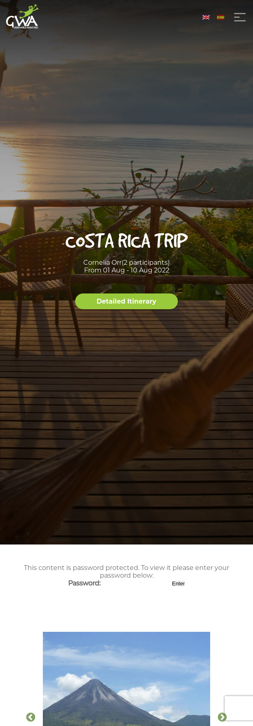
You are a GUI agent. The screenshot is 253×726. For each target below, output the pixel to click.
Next (222, 717)
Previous (30, 717)
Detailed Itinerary (126, 301)
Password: (119, 583)
